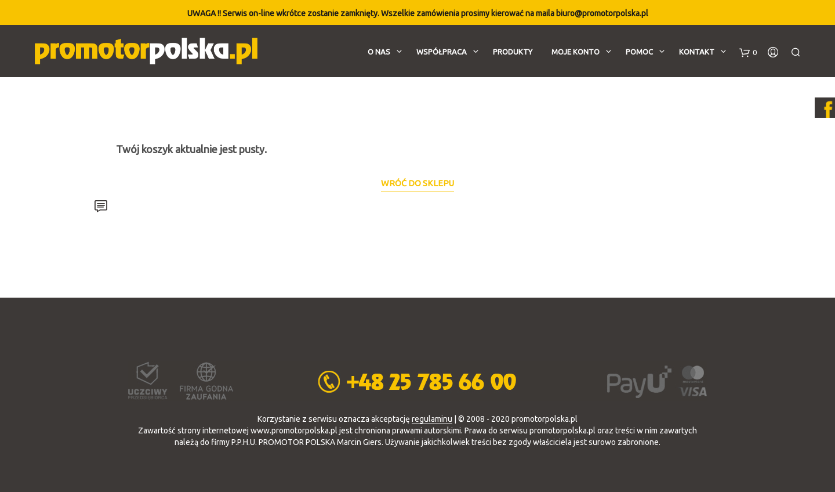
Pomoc (639, 52)
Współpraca (441, 52)
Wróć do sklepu (417, 183)
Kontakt (696, 52)
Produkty (512, 52)
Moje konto (575, 52)
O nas (379, 52)
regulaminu (432, 419)
